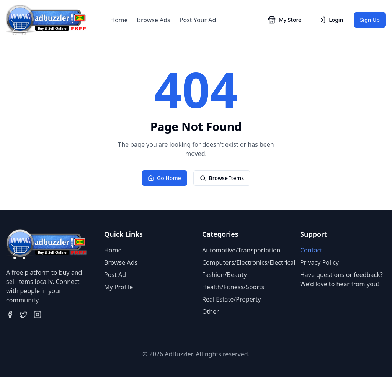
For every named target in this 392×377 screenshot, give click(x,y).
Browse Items (222, 178)
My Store (284, 20)
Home (119, 20)
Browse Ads (153, 20)
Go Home (164, 178)
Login (330, 20)
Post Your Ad (198, 20)
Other (210, 311)
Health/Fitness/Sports (233, 287)
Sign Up (370, 19)
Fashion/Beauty (224, 274)
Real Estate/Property (231, 299)
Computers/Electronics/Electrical (248, 262)
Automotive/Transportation (241, 250)
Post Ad (115, 274)
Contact (311, 250)
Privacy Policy (319, 262)
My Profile (118, 287)
